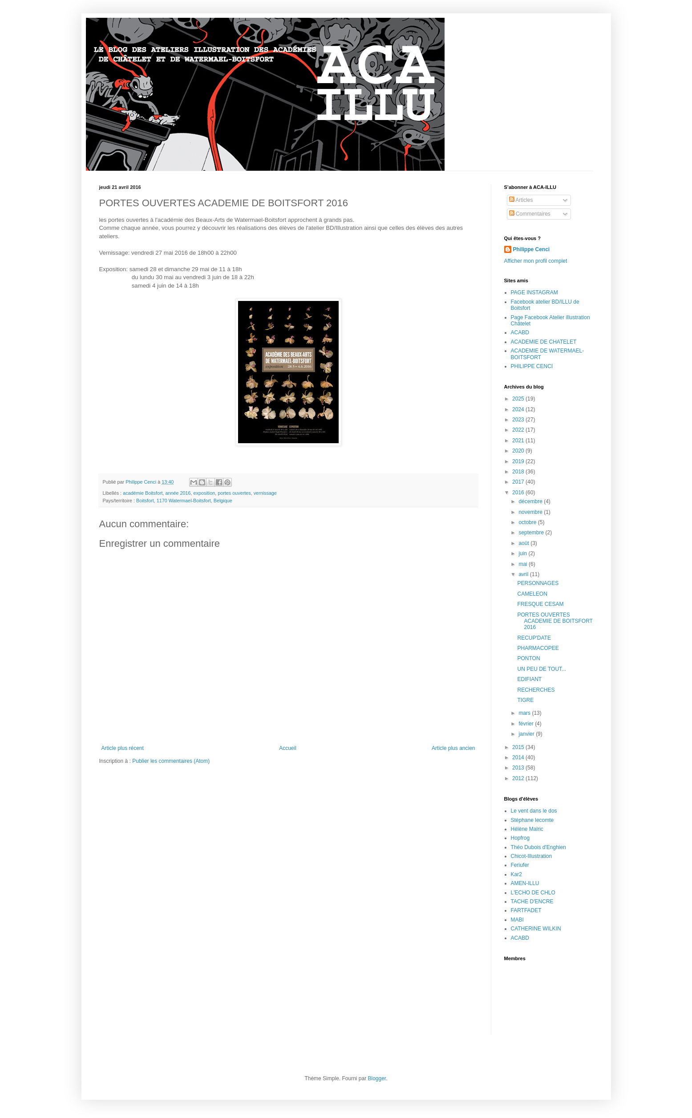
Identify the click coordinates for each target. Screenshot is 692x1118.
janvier (527, 734)
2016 (519, 492)
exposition (204, 493)
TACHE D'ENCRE (532, 901)
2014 (519, 757)
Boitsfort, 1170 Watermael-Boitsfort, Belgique (184, 500)
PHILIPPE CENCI (532, 366)
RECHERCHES (535, 690)
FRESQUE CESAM (540, 604)
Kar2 (516, 874)
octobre (528, 522)
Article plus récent (122, 748)
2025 (519, 399)
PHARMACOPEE (537, 648)
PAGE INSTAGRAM (534, 292)
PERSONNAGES (537, 583)
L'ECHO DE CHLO (533, 893)
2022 (519, 430)
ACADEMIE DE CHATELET (544, 342)
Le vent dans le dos (534, 811)
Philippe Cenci (531, 249)
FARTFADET (526, 910)
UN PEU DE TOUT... (541, 669)
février (526, 724)
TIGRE (525, 700)
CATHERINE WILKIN (536, 929)
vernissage (265, 493)
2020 (519, 451)
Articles (521, 200)
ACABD (520, 332)
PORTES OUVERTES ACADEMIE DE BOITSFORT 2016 (554, 621)
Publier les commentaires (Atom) (171, 761)
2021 (519, 440)
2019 (519, 461)
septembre (531, 532)
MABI (517, 920)
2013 (519, 768)
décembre (531, 501)
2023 (519, 420)
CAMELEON (532, 594)
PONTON (528, 658)
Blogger (377, 1078)
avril (524, 574)
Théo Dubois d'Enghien (538, 847)
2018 (519, 472)
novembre (531, 512)
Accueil (287, 748)
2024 (519, 409)
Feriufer (520, 865)
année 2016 (178, 493)
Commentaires (529, 214)
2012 (519, 778)
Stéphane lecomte (532, 820)
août (524, 543)
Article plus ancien (453, 748)
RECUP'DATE (533, 638)
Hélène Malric (527, 829)
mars (525, 713)
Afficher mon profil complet (535, 261)
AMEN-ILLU (525, 883)
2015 (519, 747)
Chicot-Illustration (531, 856)
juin (523, 553)
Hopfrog (520, 838)
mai (523, 564)
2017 (519, 482)
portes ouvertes (234, 493)
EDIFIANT (529, 679)
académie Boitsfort (142, 493)
